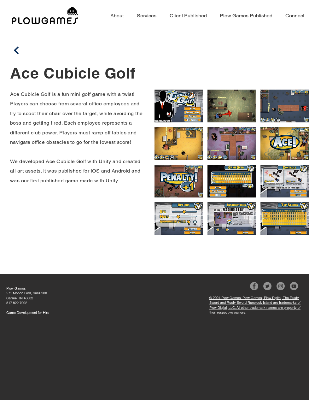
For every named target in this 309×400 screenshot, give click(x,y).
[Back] (16, 50)
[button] (178, 106)
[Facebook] (254, 286)
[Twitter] (267, 286)
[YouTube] (294, 286)
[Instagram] (281, 286)
